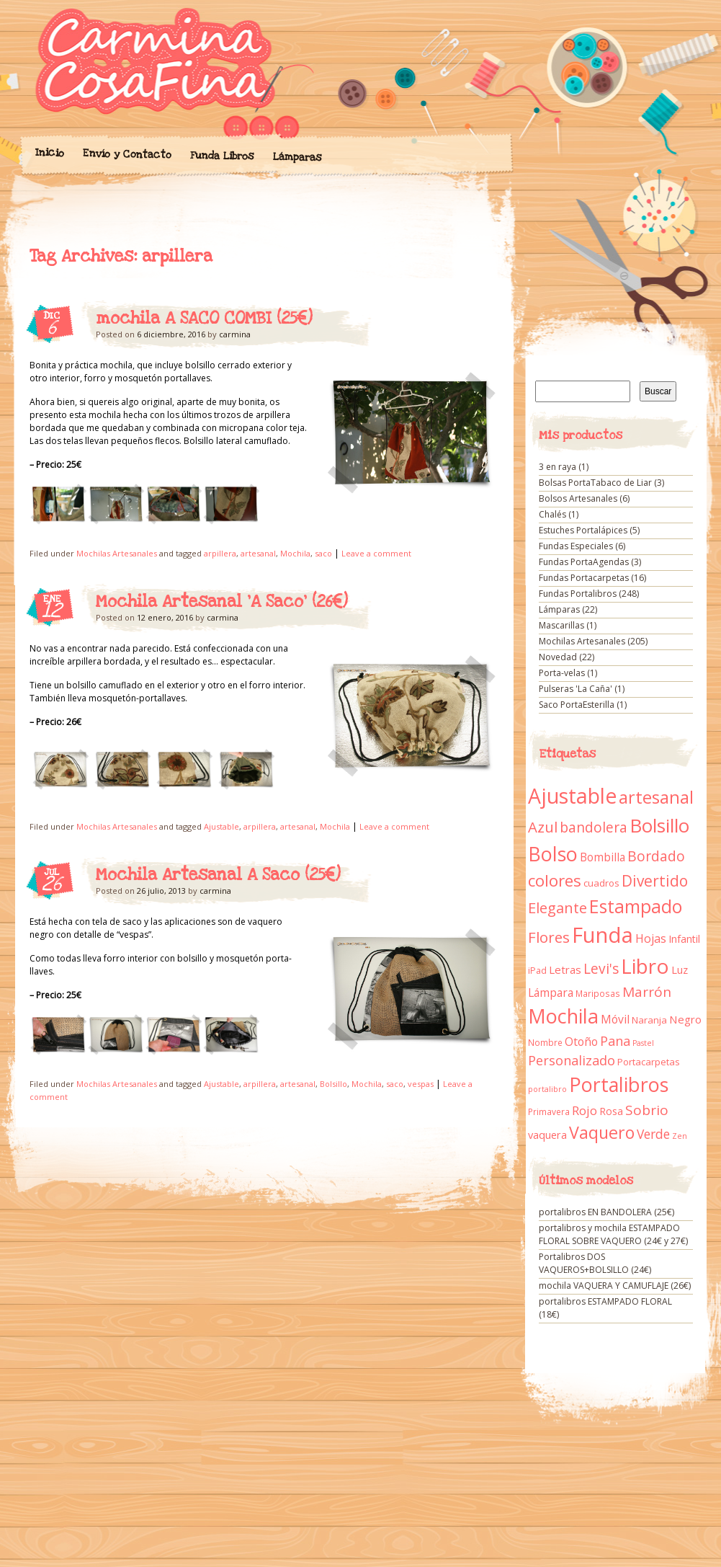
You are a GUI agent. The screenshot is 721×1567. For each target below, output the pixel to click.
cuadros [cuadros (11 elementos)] (601, 882)
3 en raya (557, 467)
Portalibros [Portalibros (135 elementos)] (618, 1084)
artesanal (258, 553)
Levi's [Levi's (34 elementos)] (601, 968)
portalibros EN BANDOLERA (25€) (606, 1212)
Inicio (49, 153)
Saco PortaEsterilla (576, 704)
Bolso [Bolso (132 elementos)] (553, 853)
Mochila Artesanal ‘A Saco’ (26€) (222, 602)
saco (323, 553)
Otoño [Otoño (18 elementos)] (581, 1041)
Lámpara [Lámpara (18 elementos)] (550, 992)
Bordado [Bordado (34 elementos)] (656, 856)
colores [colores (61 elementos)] (554, 880)
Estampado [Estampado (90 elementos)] (635, 906)
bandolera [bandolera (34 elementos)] (593, 827)
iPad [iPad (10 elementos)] (537, 970)
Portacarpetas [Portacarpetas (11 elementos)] (648, 1061)
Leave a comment (376, 553)
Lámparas (296, 157)
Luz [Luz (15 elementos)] (679, 969)
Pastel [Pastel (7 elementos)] (643, 1043)
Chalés (552, 514)
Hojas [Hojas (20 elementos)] (650, 938)
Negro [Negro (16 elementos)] (685, 1019)
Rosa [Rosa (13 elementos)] (611, 1111)
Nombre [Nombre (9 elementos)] (545, 1042)
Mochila (295, 553)
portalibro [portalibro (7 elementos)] (547, 1089)
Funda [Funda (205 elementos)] (602, 934)
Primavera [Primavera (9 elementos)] (549, 1112)
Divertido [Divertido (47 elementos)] (655, 881)
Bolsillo (333, 1083)
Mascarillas (561, 625)
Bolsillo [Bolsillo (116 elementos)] (659, 825)
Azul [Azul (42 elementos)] (542, 827)
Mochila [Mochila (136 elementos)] (563, 1016)
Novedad (558, 657)
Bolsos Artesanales (578, 498)
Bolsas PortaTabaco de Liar (595, 482)
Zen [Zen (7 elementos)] (679, 1136)
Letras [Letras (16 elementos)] (565, 969)
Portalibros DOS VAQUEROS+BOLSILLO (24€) (595, 1263)
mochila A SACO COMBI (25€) (204, 318)
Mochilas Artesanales (116, 553)
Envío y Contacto (126, 153)
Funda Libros (221, 156)
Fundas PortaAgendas (584, 562)
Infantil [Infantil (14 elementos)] (684, 939)
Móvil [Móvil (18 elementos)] (615, 1019)
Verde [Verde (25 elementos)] (653, 1133)
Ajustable (221, 826)
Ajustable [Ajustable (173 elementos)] (572, 795)
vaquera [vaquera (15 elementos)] (547, 1134)
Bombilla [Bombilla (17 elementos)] (602, 857)
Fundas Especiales (576, 546)
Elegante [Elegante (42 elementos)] (557, 907)
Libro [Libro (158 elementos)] (645, 966)
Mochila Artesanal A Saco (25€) (218, 875)
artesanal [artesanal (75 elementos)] (656, 797)
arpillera (220, 553)
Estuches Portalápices (583, 530)
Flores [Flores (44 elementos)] (549, 937)
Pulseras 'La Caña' (575, 689)
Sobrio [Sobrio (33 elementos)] (646, 1110)
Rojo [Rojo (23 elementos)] (584, 1110)
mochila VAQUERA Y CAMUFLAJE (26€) (615, 1285)
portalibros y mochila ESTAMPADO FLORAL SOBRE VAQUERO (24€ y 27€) (613, 1234)
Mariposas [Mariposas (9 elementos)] (598, 993)
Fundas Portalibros (578, 593)
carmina (235, 334)
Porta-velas (562, 673)
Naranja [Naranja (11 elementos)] (649, 1019)
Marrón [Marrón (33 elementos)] (646, 991)
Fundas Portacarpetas (584, 578)
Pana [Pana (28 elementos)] (615, 1040)
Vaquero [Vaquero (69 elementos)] (602, 1132)
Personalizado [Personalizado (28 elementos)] (571, 1060)
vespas (421, 1083)
